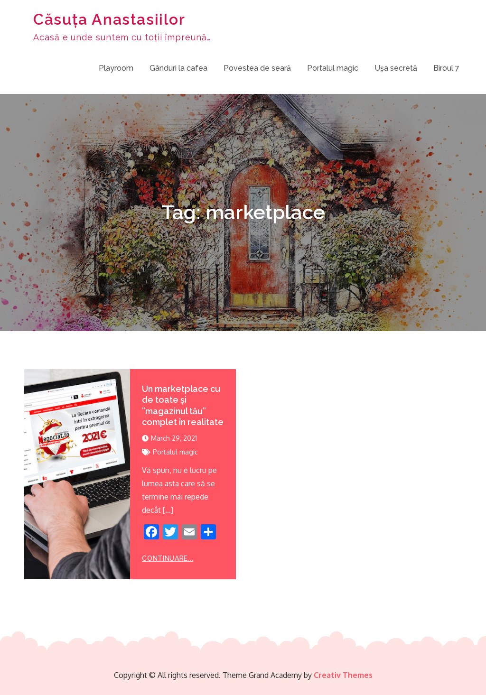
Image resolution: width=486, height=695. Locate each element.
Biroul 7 (446, 68)
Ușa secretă (395, 68)
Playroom (116, 68)
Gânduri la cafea (178, 68)
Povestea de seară (257, 68)
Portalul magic (332, 68)
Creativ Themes (343, 675)
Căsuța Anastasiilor (109, 19)
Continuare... (167, 558)
